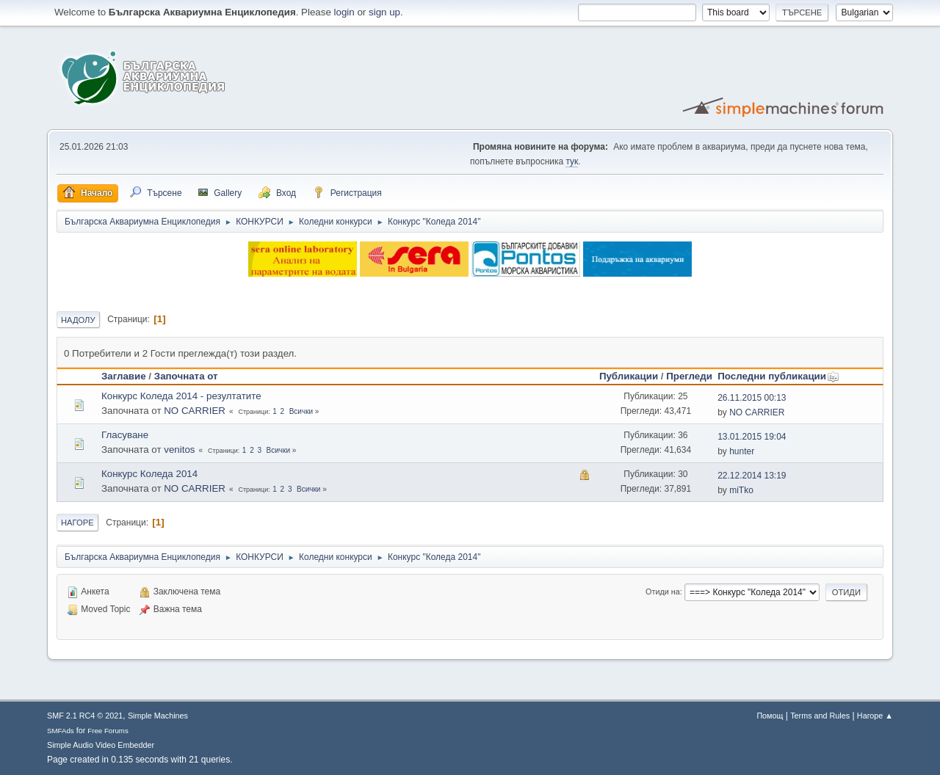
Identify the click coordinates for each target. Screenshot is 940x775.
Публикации (628, 376)
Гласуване (124, 434)
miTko (741, 490)
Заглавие (123, 376)
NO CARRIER (194, 410)
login (344, 12)
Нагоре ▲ (875, 715)
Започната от (186, 376)
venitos (179, 449)
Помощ (769, 715)
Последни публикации (778, 376)
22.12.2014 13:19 (751, 475)
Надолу (78, 320)
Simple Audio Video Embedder (100, 745)
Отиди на (663, 591)
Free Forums (108, 731)
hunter (741, 451)
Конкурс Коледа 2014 (149, 473)
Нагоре (77, 522)
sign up (384, 12)
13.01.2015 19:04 (751, 437)
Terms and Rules (820, 715)
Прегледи (689, 376)
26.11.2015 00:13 (751, 398)
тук (571, 161)
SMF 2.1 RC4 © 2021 (85, 715)
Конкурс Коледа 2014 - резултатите (181, 395)
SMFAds (60, 731)
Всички (301, 411)
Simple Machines (158, 715)
